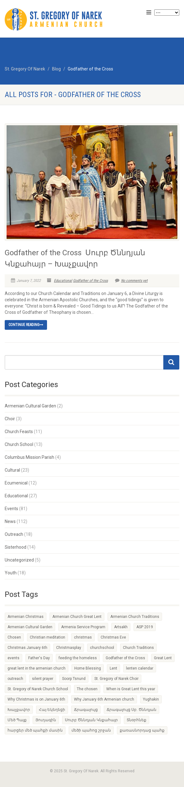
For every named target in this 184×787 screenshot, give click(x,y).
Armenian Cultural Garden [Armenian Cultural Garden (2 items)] (30, 627)
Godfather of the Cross (90, 280)
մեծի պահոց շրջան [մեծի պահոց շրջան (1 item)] (91, 730)
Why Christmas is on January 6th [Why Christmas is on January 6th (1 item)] (36, 699)
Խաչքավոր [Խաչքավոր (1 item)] (19, 709)
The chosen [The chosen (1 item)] (87, 689)
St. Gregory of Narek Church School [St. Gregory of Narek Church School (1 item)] (38, 689)
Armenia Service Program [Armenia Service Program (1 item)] (83, 627)
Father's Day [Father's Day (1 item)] (39, 658)
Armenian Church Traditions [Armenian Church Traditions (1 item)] (134, 616)
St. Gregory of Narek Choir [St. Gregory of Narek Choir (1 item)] (116, 678)
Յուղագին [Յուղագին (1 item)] (45, 720)
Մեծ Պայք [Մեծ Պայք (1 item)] (17, 720)
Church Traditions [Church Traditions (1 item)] (138, 647)
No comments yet (131, 280)
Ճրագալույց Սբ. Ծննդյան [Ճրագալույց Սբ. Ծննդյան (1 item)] (131, 709)
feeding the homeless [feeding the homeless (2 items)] (78, 658)
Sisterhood (15, 547)
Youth (11, 572)
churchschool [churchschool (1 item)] (102, 647)
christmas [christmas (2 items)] (83, 637)
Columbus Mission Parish (29, 457)
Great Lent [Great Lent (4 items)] (163, 658)
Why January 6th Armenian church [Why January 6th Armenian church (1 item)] (104, 699)
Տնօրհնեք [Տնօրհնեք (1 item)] (136, 720)
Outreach (14, 534)
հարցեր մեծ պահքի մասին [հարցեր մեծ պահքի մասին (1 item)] (35, 730)
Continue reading (25, 325)
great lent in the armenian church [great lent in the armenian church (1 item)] (37, 668)
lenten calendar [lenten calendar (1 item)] (139, 668)
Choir (10, 418)
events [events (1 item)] (13, 658)
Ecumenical (16, 482)
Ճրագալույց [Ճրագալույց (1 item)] (86, 709)
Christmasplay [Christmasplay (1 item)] (68, 647)
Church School (19, 444)
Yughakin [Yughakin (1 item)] (151, 699)
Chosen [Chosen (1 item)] (14, 637)
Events (11, 508)
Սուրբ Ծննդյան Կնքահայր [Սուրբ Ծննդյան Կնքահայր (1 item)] (91, 720)
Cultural (12, 470)
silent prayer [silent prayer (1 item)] (42, 678)
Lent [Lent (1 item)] (113, 668)
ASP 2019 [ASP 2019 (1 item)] (144, 627)
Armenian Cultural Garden (30, 405)
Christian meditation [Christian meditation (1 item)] (47, 637)
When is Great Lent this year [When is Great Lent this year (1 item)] (130, 689)
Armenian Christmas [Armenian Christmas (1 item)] (26, 616)
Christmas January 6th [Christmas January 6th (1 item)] (27, 647)
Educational (63, 280)
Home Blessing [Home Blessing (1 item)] (87, 668)
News (10, 521)
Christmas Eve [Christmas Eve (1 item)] (113, 637)
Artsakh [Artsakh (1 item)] (121, 627)
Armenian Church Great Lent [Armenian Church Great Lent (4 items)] (77, 616)
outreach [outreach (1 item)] (15, 678)
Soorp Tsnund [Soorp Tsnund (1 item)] (74, 678)
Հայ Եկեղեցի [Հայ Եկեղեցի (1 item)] (52, 709)
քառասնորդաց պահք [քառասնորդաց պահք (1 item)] (142, 730)
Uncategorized (19, 559)
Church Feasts (19, 431)
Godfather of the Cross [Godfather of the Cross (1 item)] (125, 658)
